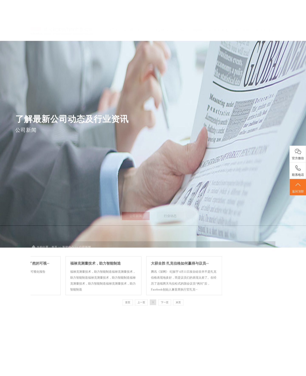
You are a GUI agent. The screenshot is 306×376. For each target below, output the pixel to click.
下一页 (165, 311)
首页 (96, 16)
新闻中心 (138, 16)
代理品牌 (160, 16)
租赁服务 (223, 16)
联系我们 (265, 16)
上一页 (141, 311)
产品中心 (181, 16)
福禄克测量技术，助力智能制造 (67, 272)
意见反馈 (244, 16)
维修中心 (202, 16)
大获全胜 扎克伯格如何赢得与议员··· (152, 272)
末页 (178, 311)
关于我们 (117, 16)
